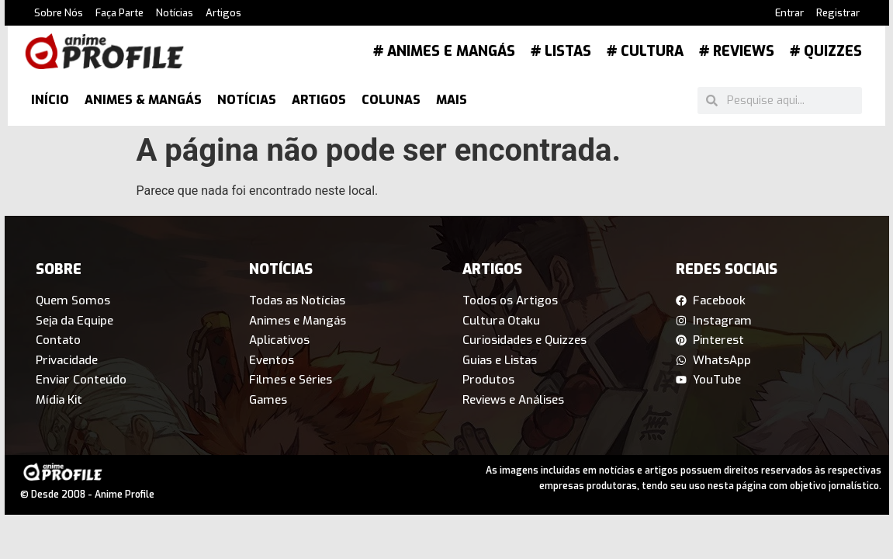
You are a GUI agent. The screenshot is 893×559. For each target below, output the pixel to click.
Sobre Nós (58, 13)
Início (50, 100)
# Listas (561, 51)
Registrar (838, 13)
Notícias (174, 13)
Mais (451, 100)
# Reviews (736, 51)
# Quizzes (826, 51)
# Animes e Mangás (444, 51)
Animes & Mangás (143, 100)
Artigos (223, 13)
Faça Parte (119, 13)
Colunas (391, 100)
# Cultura (645, 51)
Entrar (789, 13)
